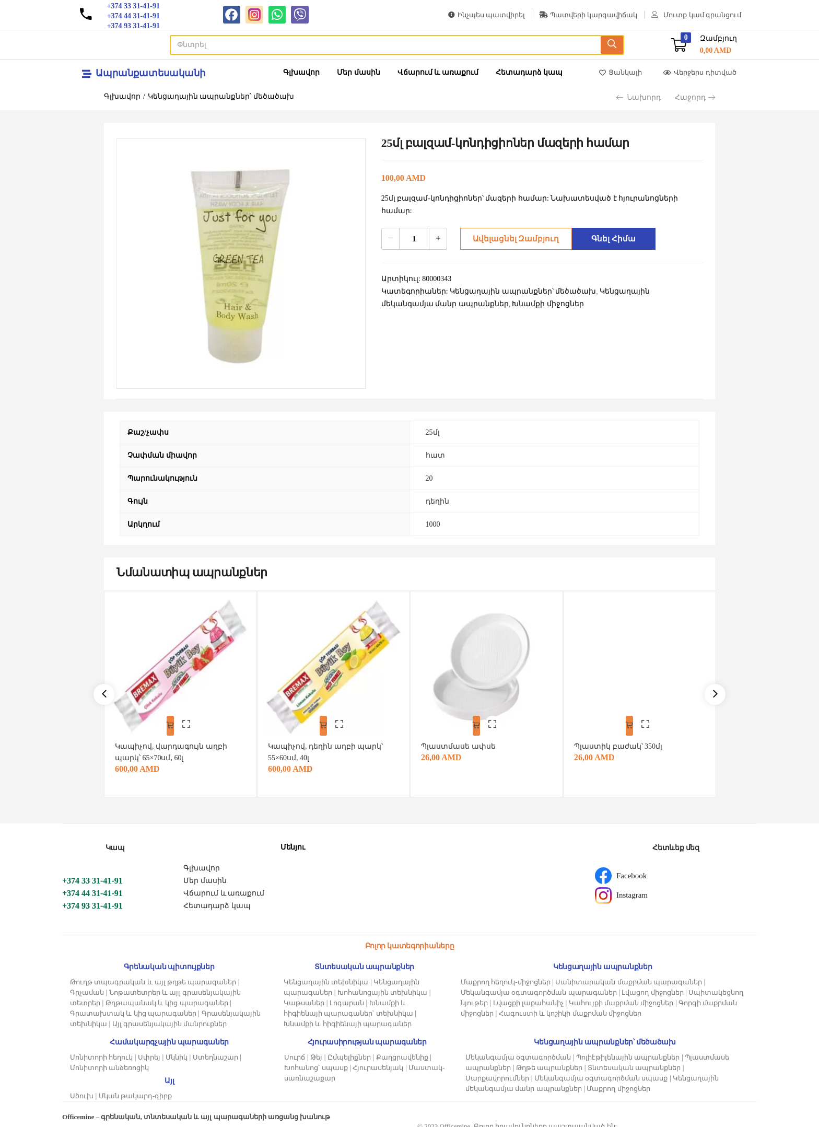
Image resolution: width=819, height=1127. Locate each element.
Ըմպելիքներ (349, 1050)
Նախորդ (638, 97)
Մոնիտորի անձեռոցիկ (109, 1061)
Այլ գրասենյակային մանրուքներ (169, 1017)
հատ (435, 455)
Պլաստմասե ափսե (463, 739)
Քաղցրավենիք (402, 1050)
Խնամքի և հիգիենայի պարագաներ (348, 1017)
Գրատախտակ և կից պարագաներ (133, 1006)
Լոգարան (347, 996)
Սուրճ (294, 1050)
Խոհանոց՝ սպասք (315, 1061)
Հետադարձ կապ (529, 72)
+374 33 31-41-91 (92, 873)
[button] (704, 44)
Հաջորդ (695, 97)
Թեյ (316, 1050)
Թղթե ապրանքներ (549, 1061)
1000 (433, 524)
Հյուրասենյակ (378, 1061)
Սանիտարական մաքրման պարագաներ (628, 975)
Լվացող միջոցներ (652, 986)
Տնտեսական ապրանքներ (634, 1061)
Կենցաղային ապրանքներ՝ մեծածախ (221, 96)
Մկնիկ (177, 1050)
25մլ (433, 432)
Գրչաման (87, 986)
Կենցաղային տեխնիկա (326, 975)
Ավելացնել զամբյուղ (513, 238)
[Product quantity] (414, 238)
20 (429, 478)
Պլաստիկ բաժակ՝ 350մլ (623, 739)
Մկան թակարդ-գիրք (135, 1089)
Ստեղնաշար (215, 1050)
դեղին (437, 501)
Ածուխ (81, 1089)
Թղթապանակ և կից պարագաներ (167, 996)
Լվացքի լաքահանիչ (528, 996)
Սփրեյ (149, 1050)
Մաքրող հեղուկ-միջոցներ (506, 975)
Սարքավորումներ (497, 1071)
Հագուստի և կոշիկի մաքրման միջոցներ (570, 1006)
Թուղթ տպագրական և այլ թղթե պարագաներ (153, 975)
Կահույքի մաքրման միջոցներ (621, 996)
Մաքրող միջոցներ (618, 1082)
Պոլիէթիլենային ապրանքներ (628, 1050)
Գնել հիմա (610, 238)
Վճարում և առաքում (437, 72)
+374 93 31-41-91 (92, 898)
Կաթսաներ (304, 996)
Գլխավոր (301, 72)
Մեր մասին (358, 72)
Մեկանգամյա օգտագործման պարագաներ (539, 986)
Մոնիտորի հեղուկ (101, 1050)
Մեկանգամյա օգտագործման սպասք (601, 1071)
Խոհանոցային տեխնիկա (382, 986)
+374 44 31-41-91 (92, 886)
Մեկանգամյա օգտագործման (518, 1050)
